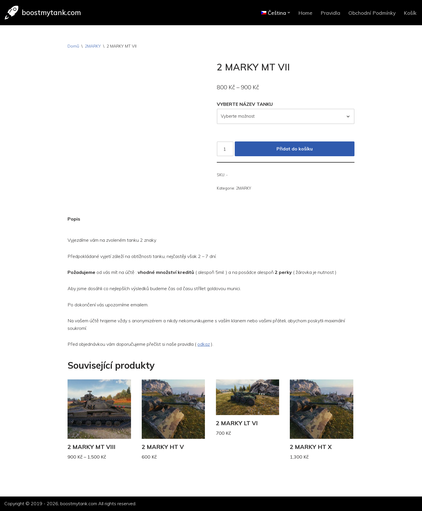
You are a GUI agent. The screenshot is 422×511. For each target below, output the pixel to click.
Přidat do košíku (295, 149)
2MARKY (93, 46)
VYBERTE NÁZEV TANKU (245, 104)
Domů (73, 46)
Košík (410, 13)
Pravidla (330, 13)
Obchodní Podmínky (372, 13)
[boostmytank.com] (42, 12)
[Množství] (225, 149)
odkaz (203, 344)
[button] (289, 12)
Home (305, 13)
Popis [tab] (74, 219)
